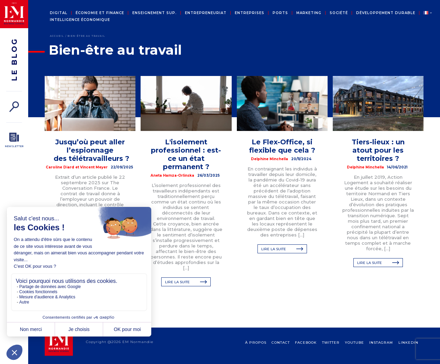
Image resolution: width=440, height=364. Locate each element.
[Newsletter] (14, 140)
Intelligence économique (80, 20)
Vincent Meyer (94, 167)
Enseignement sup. (154, 13)
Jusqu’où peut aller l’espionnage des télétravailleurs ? (91, 150)
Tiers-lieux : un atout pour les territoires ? (378, 150)
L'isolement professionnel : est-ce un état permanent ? (186, 154)
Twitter (331, 349)
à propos (255, 349)
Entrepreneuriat (206, 13)
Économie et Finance (100, 13)
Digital (58, 13)
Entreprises (249, 13)
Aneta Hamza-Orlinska (172, 175)
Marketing (308, 13)
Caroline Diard (60, 167)
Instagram (381, 349)
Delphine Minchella (269, 159)
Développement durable (385, 13)
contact (281, 349)
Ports (280, 13)
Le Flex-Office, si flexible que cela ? (282, 146)
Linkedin (408, 349)
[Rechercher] (14, 106)
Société (339, 13)
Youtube (354, 349)
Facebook (306, 349)
